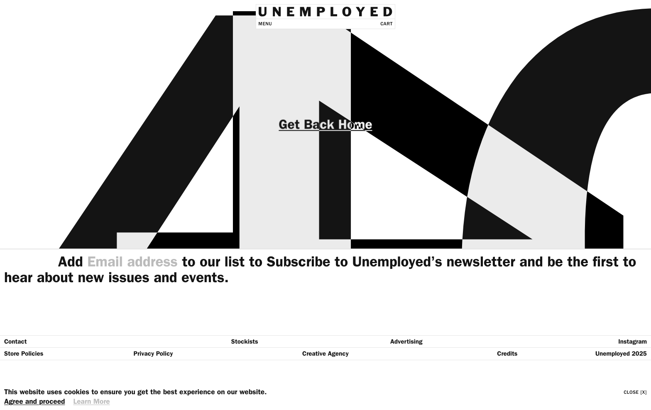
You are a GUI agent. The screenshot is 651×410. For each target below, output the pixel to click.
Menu (265, 24)
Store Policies (23, 353)
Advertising (406, 341)
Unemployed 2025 (621, 353)
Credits (507, 353)
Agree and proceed (34, 402)
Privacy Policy (153, 353)
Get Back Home (325, 124)
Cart (386, 24)
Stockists (244, 341)
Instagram (632, 341)
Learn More (91, 402)
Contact (15, 341)
